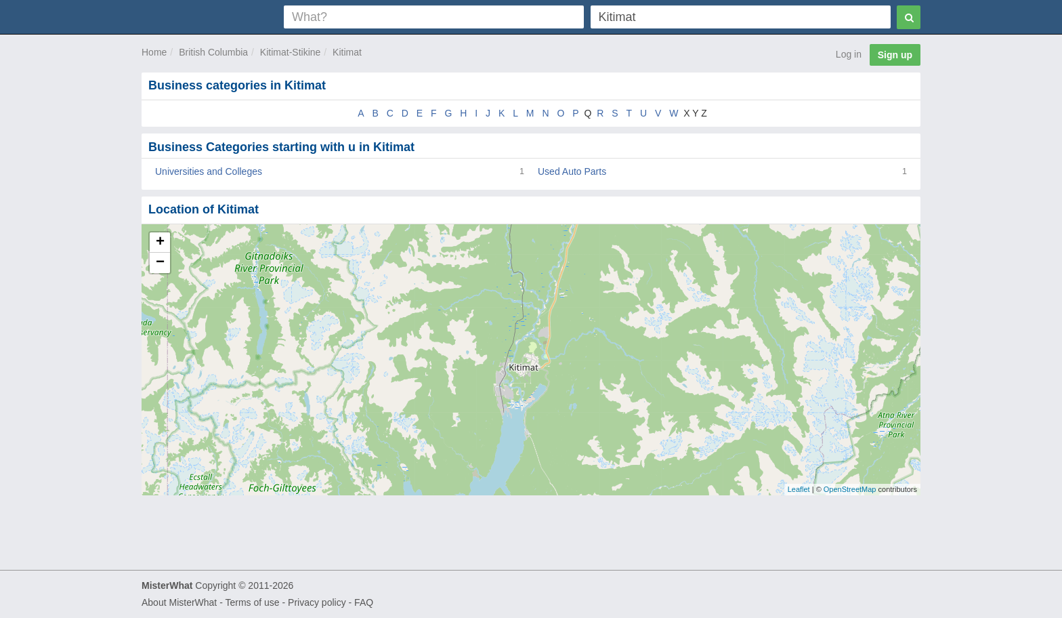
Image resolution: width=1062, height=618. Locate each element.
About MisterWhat (179, 602)
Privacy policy (317, 602)
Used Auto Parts (572, 171)
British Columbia (213, 52)
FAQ (363, 602)
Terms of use (252, 602)
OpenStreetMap (850, 489)
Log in (849, 54)
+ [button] (160, 242)
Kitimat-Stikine (290, 52)
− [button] (160, 263)
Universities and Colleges (208, 171)
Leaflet (799, 489)
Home (154, 52)
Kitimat (347, 52)
